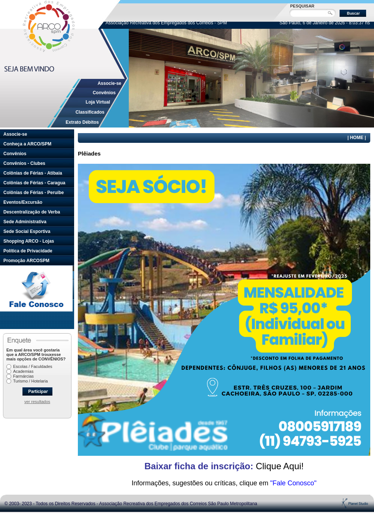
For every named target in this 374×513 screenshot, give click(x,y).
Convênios (104, 92)
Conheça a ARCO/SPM (27, 144)
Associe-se (109, 83)
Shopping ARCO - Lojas (28, 241)
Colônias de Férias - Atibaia (32, 173)
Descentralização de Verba (31, 212)
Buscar (353, 13)
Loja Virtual (98, 102)
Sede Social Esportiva (26, 231)
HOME (357, 137)
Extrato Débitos (82, 122)
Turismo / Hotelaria (30, 381)
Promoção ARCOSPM (26, 260)
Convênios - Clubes (24, 163)
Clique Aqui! (224, 466)
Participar (37, 391)
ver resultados (37, 401)
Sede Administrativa (24, 221)
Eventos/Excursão (22, 202)
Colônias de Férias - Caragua (34, 182)
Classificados (90, 112)
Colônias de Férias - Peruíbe (33, 192)
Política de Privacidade (27, 251)
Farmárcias (23, 376)
